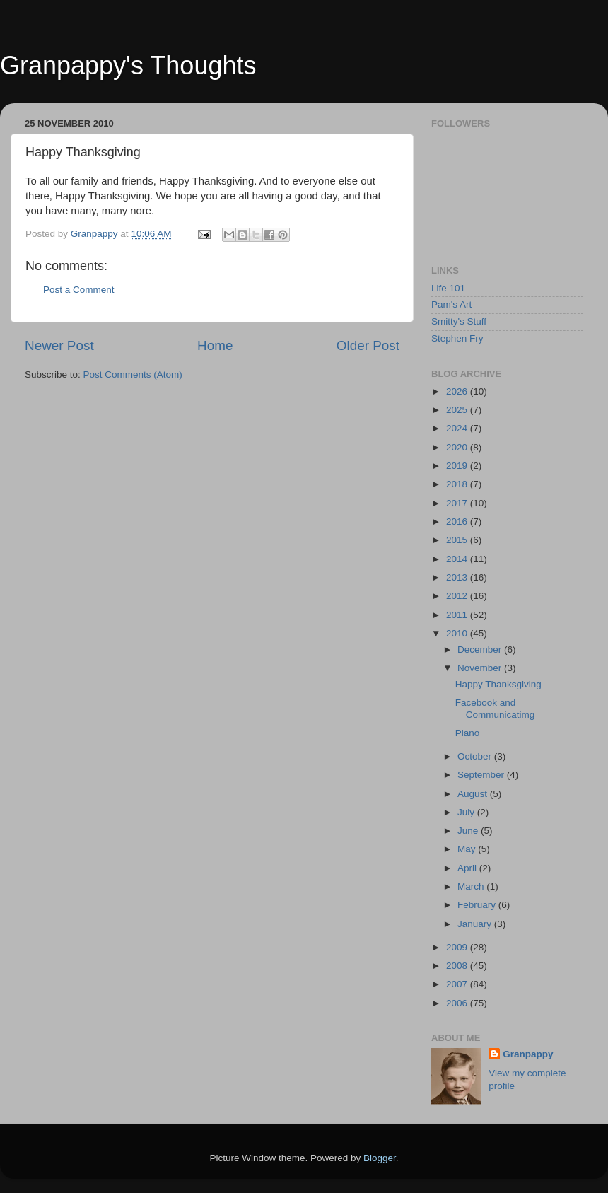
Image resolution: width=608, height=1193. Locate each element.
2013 (458, 577)
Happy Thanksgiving (498, 684)
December (480, 649)
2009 (458, 947)
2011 (458, 615)
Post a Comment (79, 289)
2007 (458, 984)
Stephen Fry (457, 338)
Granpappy (528, 1054)
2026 (458, 391)
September (482, 774)
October (475, 756)
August (473, 793)
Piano (467, 733)
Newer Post (59, 345)
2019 (458, 465)
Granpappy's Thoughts (128, 65)
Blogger (379, 1158)
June (469, 830)
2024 (458, 428)
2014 (458, 559)
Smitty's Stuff (458, 321)
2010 (458, 633)
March (471, 886)
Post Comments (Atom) (132, 374)
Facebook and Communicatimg (495, 708)
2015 (458, 540)
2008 (458, 965)
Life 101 (448, 288)
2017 (458, 503)
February (477, 905)
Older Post (368, 345)
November (480, 668)
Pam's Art (451, 304)
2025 (458, 410)
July (467, 812)
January (475, 924)
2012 (458, 595)
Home (215, 345)
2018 (458, 484)
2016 (458, 521)
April (468, 868)
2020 (458, 447)
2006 (458, 1003)
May (467, 849)
